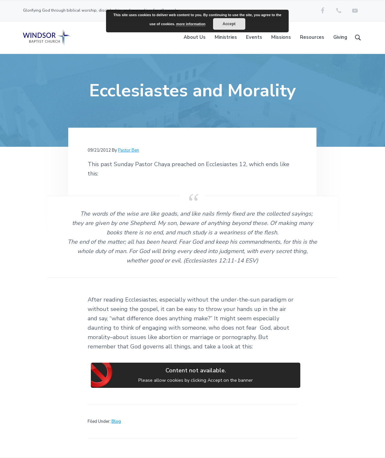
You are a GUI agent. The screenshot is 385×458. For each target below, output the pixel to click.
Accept (229, 24)
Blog (116, 421)
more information (190, 24)
